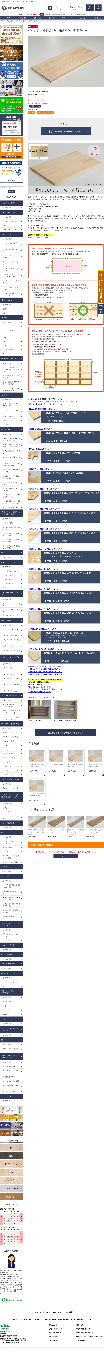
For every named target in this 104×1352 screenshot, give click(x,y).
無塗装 (5, 309)
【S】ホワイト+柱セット (11, 635)
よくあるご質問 (53, 1336)
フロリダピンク (8, 774)
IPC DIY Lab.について (54, 1312)
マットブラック (8, 812)
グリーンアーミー (8, 762)
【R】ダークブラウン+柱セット (11, 679)
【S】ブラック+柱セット (11, 646)
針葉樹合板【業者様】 (10, 1091)
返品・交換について (55, 1333)
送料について (53, 1325)
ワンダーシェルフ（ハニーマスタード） (11, 288)
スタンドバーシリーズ (10, 982)
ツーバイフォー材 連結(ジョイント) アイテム (11, 718)
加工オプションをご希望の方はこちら (64, 733)
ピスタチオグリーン (9, 766)
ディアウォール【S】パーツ (11, 630)
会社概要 (69, 1312)
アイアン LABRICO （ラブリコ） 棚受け (11, 857)
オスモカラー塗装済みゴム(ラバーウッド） (11, 489)
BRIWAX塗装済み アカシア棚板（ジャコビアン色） (11, 445)
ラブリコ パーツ (8, 587)
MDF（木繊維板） (8, 416)
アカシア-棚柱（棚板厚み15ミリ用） (11, 911)
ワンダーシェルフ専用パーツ (11, 244)
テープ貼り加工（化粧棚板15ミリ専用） (11, 547)
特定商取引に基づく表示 (84, 1329)
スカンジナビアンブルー (10, 758)
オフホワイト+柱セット (10, 575)
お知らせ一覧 (53, 1340)
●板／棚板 (31, 112)
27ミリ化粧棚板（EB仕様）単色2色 (11, 377)
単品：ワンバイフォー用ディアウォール (11, 789)
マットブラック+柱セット (11, 571)
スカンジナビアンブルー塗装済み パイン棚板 (11, 464)
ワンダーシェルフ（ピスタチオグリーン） (11, 269)
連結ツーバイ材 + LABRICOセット (8, 705)
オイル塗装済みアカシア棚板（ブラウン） (11, 496)
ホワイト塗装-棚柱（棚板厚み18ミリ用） (11, 905)
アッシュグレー (8, 753)
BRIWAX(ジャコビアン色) (11, 737)
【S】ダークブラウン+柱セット (11, 641)
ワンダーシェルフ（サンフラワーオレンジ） (11, 294)
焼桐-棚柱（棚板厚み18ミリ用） (11, 892)
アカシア (6, 345)
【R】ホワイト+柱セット (11, 674)
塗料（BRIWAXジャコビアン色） (11, 1050)
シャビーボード (8, 940)
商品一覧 (9, 21)
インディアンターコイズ (10, 770)
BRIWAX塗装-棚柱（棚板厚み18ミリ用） (11, 898)
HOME (2, 21)
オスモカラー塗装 (8, 741)
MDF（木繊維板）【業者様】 (10, 1086)
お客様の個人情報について (84, 1333)
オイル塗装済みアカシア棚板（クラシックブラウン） (11, 502)
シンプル (6, 851)
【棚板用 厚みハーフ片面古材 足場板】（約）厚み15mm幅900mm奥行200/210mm (75, 832)
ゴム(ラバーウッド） (9, 349)
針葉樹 (5, 420)
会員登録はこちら (35, 106)
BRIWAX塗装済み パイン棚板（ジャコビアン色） (11, 439)
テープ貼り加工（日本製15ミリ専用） (11, 528)
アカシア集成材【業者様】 (11, 1081)
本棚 (4, 225)
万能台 (5, 1014)
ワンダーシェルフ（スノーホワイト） (11, 257)
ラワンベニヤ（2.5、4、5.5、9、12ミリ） (10, 405)
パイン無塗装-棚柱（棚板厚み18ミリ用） (11, 886)
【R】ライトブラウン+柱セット (11, 686)
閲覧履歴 (101, 309)
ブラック (6, 749)
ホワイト (6, 745)
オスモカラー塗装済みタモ (11, 507)
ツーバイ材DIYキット (9, 229)
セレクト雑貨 (7, 1002)
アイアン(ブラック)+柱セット (11, 604)
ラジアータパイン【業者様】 (10, 1071)
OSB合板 (6, 425)
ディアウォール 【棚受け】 (11, 862)
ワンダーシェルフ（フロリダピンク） (11, 282)
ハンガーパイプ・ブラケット (11, 817)
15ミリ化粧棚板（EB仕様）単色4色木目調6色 (11, 389)
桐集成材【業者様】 (9, 1066)
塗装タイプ (6, 313)
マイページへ (66, 856)
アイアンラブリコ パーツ (11, 616)
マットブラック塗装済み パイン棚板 (11, 471)
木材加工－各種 (8, 523)
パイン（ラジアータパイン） (45, 112)
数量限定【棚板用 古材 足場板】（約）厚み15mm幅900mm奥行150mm (36, 832)
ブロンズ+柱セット (9, 579)
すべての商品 (7, 207)
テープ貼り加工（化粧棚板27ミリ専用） (11, 534)
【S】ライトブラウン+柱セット (11, 651)
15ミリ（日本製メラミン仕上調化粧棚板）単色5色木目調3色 (11, 369)
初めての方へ (80, 1325)
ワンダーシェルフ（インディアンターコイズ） (11, 275)
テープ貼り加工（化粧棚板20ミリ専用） (11, 541)
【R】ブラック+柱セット (11, 691)
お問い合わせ (80, 1340)
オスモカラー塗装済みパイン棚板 (11, 483)
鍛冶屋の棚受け (8, 847)
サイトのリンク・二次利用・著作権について (90, 1336)
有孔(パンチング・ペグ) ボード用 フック (11, 935)
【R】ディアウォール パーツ (11, 669)
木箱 (4, 1006)
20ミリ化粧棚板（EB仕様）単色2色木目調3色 (11, 383)
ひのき (5, 337)
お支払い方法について (55, 1329)
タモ (4, 354)
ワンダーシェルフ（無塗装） (10, 250)
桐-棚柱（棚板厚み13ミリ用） (11, 917)
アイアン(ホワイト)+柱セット (11, 610)
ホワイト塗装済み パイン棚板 (11, 452)
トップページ (36, 1312)
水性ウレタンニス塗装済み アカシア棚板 (11, 477)
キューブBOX (7, 1010)
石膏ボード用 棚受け (9, 221)
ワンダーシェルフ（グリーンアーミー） (11, 263)
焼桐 (4, 341)
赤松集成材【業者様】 (10, 1077)
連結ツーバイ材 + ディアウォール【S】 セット (11, 712)
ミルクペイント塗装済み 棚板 (11, 458)
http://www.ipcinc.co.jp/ (11, 1342)
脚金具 (5, 986)
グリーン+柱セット (9, 583)
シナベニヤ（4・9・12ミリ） (11, 411)
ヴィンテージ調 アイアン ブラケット (11, 842)
